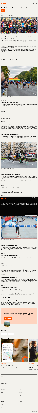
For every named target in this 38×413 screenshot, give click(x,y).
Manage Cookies (34, 411)
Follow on (8, 318)
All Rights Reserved (4, 383)
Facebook (2, 401)
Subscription (3, 389)
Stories (21, 390)
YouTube (2, 406)
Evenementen (4, 334)
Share (3, 10)
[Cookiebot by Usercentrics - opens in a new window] (32, 198)
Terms (20, 395)
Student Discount (3, 390)
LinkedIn (2, 407)
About (20, 387)
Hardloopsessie (11, 334)
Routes (2, 392)
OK (31, 214)
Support (21, 392)
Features (2, 387)
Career (21, 389)
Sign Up (21, 401)
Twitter (2, 404)
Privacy (21, 397)
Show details (32, 210)
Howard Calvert (10, 15)
